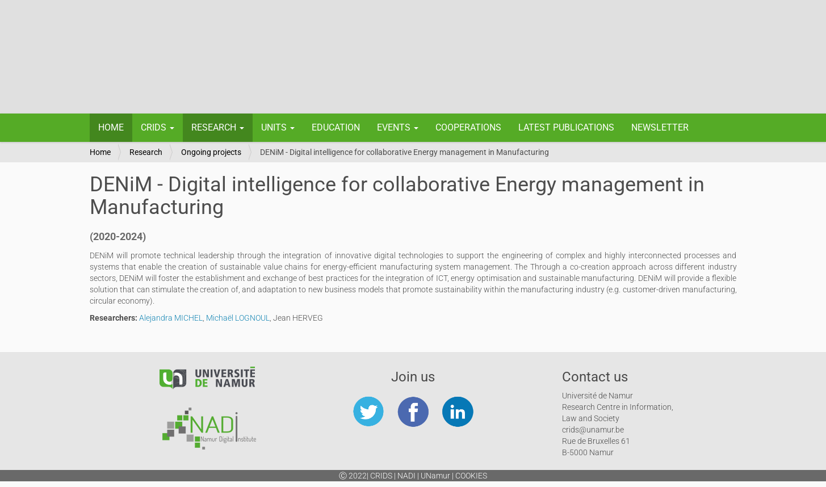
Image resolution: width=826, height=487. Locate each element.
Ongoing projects (211, 152)
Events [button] (397, 127)
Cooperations (468, 127)
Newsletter (660, 127)
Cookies (471, 475)
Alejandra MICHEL (171, 317)
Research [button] (217, 127)
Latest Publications (566, 127)
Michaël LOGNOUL (238, 317)
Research (145, 152)
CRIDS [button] (157, 127)
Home (111, 127)
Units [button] (278, 127)
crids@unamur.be (593, 429)
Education (336, 127)
